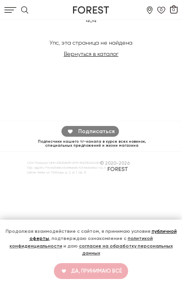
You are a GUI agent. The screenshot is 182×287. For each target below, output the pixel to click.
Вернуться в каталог (91, 54)
